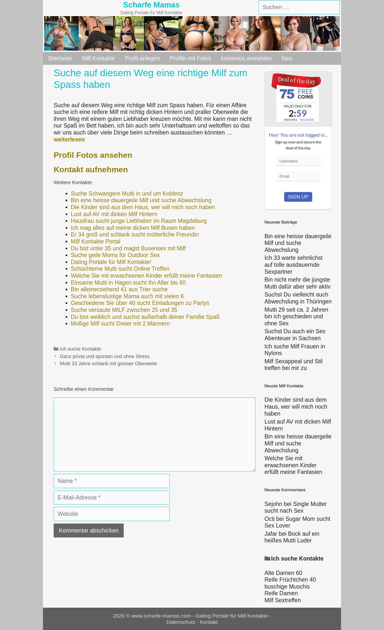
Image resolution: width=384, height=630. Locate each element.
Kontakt (209, 622)
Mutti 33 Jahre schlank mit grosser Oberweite (108, 363)
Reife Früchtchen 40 (290, 579)
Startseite (60, 58)
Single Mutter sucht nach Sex (296, 507)
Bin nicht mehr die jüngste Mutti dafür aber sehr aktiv (298, 283)
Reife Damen (281, 593)
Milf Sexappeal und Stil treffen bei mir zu (294, 364)
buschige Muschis (287, 586)
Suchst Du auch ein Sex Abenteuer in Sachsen (295, 334)
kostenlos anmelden (246, 58)
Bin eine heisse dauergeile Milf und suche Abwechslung (298, 243)
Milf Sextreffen (283, 600)
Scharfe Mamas (151, 4)
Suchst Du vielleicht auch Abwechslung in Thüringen (298, 298)
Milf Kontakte (98, 58)
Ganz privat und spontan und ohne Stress (104, 356)
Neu (287, 58)
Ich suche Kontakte (80, 349)
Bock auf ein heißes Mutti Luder (292, 537)
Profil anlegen (142, 58)
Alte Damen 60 (283, 573)
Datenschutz (180, 622)
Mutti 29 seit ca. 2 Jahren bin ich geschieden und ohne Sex (296, 316)
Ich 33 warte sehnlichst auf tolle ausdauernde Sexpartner (294, 265)
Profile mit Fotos (190, 58)
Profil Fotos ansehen (93, 155)
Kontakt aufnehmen (91, 169)
